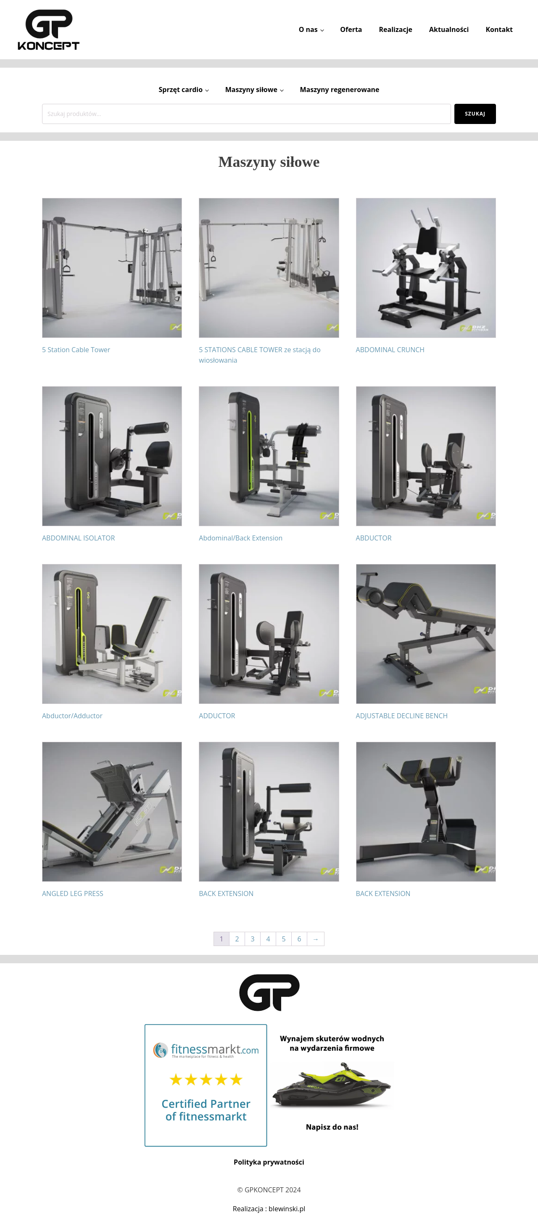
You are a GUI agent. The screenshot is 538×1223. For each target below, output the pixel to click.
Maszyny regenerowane (339, 89)
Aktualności (449, 29)
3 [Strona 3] (252, 939)
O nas (308, 29)
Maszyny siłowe (251, 89)
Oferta (351, 29)
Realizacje (395, 29)
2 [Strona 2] (237, 939)
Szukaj (475, 113)
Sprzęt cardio (180, 89)
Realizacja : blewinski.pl (269, 1208)
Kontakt (499, 29)
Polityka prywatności (269, 1162)
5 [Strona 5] (283, 939)
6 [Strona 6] (299, 939)
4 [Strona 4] (268, 939)
